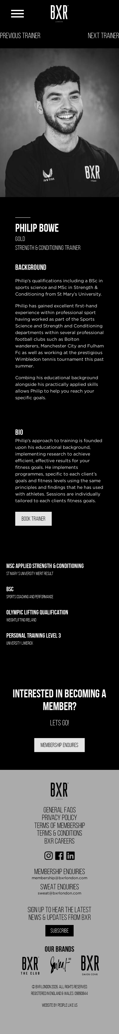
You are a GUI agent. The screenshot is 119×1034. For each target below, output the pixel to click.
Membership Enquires (59, 745)
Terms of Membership (59, 825)
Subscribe (59, 931)
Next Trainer (103, 35)
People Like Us (67, 1005)
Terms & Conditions (59, 833)
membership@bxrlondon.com (59, 877)
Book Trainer (33, 519)
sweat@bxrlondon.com (59, 893)
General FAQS (59, 810)
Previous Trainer (20, 35)
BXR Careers (59, 841)
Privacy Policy (59, 817)
